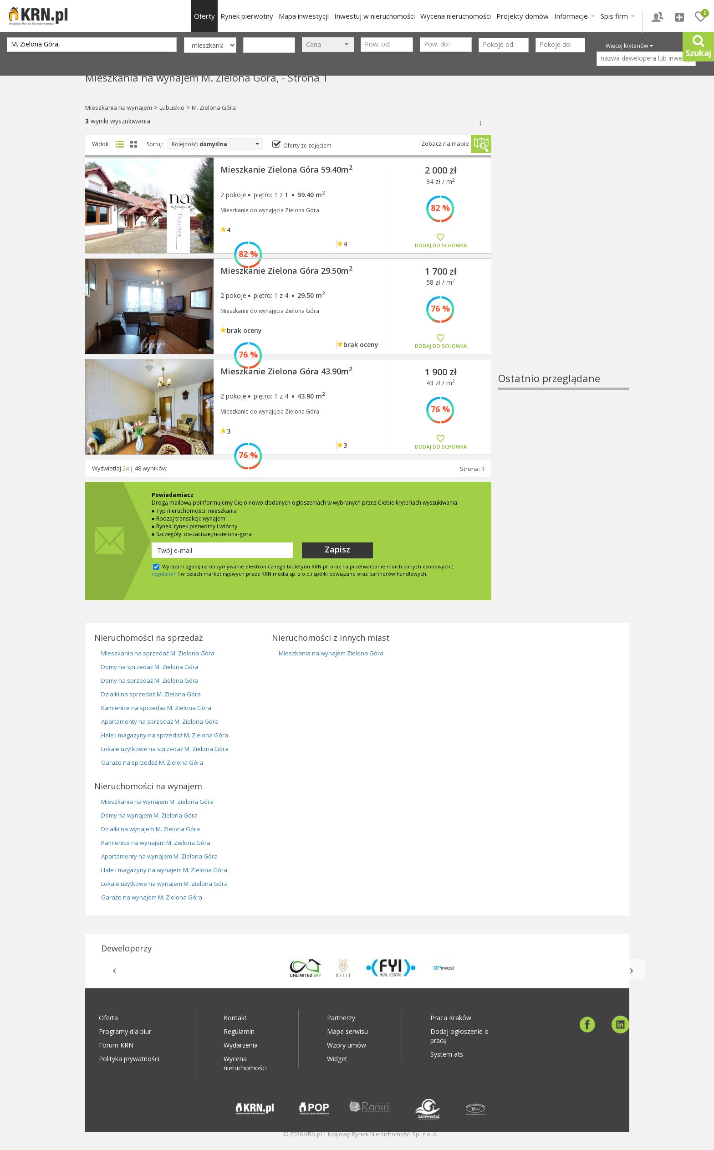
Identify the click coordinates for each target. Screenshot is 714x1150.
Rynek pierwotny (246, 15)
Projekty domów (522, 15)
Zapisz (337, 549)
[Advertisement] (563, 234)
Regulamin (239, 1031)
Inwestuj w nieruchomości (374, 15)
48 (138, 468)
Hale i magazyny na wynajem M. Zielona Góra (164, 870)
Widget (337, 1058)
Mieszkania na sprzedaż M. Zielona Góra (157, 653)
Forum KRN (116, 1045)
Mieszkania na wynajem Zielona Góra (331, 653)
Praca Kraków (450, 1017)
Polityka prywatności (129, 1058)
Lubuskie (171, 107)
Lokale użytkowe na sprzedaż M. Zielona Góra (165, 749)
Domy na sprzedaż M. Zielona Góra (150, 667)
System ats (446, 1054)
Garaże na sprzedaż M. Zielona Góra (152, 762)
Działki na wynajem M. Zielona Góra (150, 829)
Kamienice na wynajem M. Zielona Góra (155, 842)
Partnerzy (341, 1017)
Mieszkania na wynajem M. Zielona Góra (157, 801)
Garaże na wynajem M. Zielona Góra (151, 897)
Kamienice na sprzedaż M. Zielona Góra (156, 708)
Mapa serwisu (347, 1031)
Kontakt (235, 1017)
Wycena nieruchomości (455, 15)
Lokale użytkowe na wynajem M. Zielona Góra (164, 883)
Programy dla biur (125, 1031)
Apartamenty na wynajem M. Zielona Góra (159, 856)
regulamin (164, 573)
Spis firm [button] (618, 15)
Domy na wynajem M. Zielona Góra (149, 815)
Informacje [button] (574, 15)
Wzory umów (346, 1045)
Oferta (108, 1017)
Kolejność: (215, 144)
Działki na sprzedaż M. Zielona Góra (151, 694)
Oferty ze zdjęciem (307, 145)
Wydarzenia (241, 1045)
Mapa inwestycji (304, 15)
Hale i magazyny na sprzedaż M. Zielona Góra (164, 735)
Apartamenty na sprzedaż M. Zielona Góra (160, 721)
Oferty (204, 15)
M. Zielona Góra (214, 107)
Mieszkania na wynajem (118, 107)
